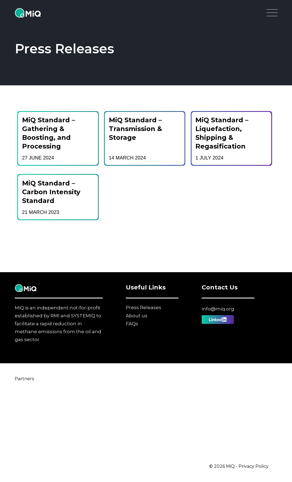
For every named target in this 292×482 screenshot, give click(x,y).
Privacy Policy (254, 466)
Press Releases (143, 307)
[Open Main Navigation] (272, 14)
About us (136, 315)
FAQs (132, 323)
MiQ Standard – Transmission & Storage (135, 128)
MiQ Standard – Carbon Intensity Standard (51, 192)
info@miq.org (218, 309)
